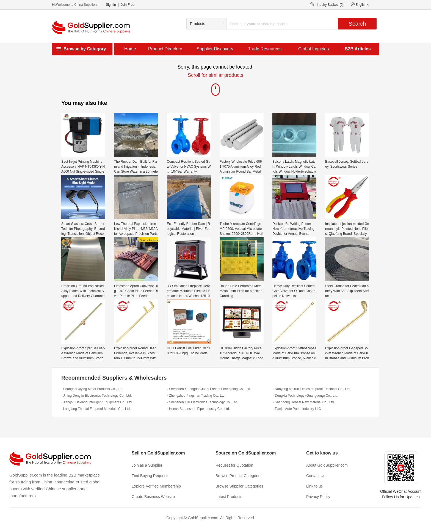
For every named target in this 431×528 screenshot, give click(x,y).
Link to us (314, 486)
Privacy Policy (318, 496)
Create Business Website (153, 496)
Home (130, 49)
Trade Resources (264, 49)
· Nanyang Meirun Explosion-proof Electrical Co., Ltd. (311, 389)
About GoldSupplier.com (327, 465)
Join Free (127, 5)
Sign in (111, 5)
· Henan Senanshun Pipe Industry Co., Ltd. (198, 409)
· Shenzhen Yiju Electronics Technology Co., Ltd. (202, 402)
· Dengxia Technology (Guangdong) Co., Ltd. (305, 396)
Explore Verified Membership (156, 486)
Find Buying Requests (150, 475)
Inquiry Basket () (330, 5)
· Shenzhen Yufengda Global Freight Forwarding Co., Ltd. (209, 389)
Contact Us (315, 475)
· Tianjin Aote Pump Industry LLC (297, 409)
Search (357, 24)
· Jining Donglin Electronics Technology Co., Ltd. (96, 396)
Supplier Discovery (215, 49)
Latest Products (229, 496)
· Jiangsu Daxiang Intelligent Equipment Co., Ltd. (97, 402)
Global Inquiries (313, 49)
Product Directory (165, 49)
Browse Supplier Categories (239, 486)
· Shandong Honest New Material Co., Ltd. (304, 402)
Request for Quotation (234, 465)
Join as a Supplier (147, 465)
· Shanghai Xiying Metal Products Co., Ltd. (92, 389)
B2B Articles (358, 49)
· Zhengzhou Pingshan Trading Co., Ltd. (196, 396)
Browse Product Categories (239, 475)
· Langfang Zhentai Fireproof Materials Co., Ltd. (96, 409)
